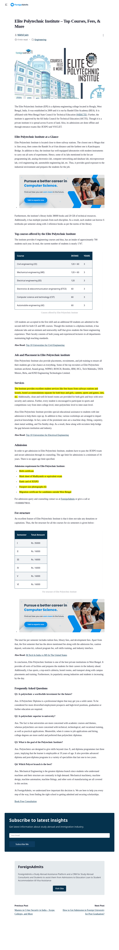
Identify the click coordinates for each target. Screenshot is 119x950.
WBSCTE (81, 114)
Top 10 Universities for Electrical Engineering (47, 435)
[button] (6, 5)
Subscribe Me (22, 844)
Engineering (40, 39)
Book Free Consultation (26, 801)
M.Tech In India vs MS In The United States (46, 655)
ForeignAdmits (68, 499)
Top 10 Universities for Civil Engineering (45, 345)
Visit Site (59, 888)
